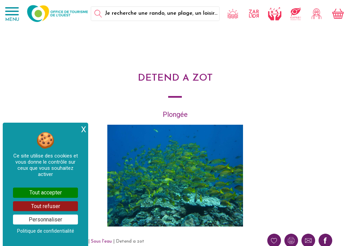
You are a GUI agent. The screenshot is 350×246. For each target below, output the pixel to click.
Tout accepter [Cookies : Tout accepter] (45, 192)
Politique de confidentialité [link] (45, 231)
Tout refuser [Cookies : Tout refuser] (45, 206)
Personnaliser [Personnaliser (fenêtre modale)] (45, 219)
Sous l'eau (101, 241)
